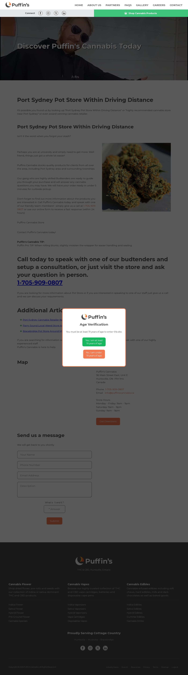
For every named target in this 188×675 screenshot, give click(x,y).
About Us (94, 5)
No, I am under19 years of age (94, 354)
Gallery (142, 5)
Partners (113, 5)
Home (79, 5)
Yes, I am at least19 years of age (94, 342)
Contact (176, 5)
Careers (159, 5)
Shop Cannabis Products (140, 13)
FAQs (128, 5)
